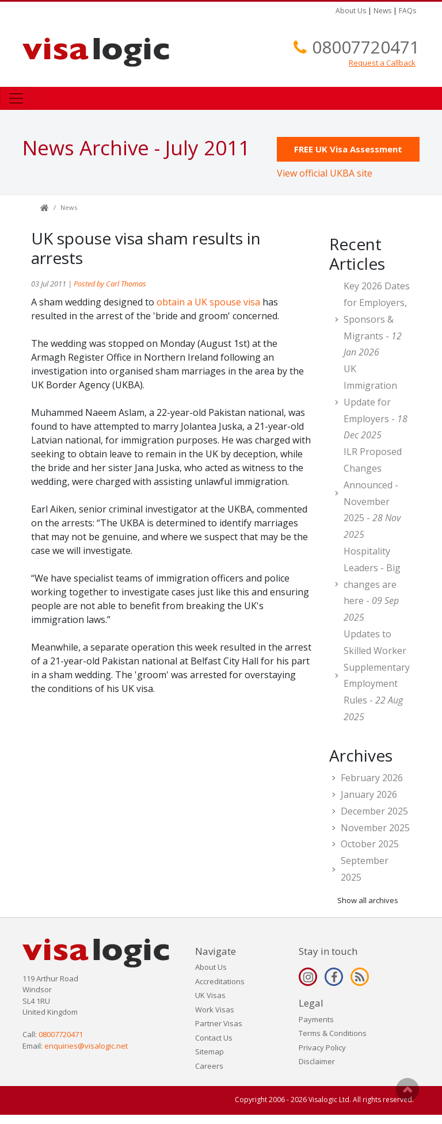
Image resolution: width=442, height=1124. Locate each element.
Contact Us (214, 1038)
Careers (209, 1066)
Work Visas (214, 1009)
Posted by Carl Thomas (110, 283)
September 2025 (364, 869)
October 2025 (370, 844)
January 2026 (369, 794)
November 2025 (375, 827)
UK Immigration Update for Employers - (375, 401)
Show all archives (367, 900)
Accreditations (220, 981)
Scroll (407, 1089)
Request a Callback (382, 63)
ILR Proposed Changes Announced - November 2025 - (373, 493)
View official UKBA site (324, 173)
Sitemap (209, 1051)
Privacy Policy (322, 1047)
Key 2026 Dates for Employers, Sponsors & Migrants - (377, 319)
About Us (351, 11)
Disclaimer (317, 1061)
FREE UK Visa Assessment (348, 149)
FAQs (407, 11)
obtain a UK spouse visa (208, 302)
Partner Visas (218, 1023)
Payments (316, 1019)
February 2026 (372, 777)
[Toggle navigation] (16, 98)
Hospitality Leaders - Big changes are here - (372, 584)
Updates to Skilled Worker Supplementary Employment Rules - (377, 675)
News (382, 11)
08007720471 (366, 47)
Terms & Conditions (333, 1033)
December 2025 (374, 811)
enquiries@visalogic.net (86, 1046)
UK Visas (210, 995)
